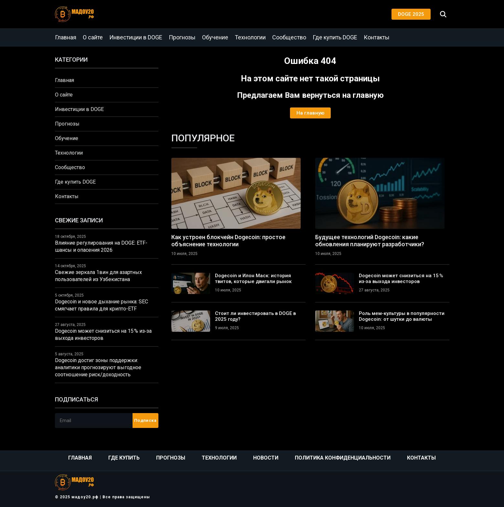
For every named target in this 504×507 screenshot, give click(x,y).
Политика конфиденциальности (343, 458)
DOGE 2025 (411, 14)
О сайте (93, 37)
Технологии (250, 37)
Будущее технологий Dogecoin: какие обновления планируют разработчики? (369, 241)
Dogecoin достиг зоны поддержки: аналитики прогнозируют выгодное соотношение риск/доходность (98, 367)
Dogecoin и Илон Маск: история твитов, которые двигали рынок (253, 278)
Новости (265, 458)
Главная (65, 37)
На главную (310, 113)
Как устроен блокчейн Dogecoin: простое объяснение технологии (228, 241)
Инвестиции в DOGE (135, 37)
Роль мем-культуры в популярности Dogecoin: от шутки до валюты (402, 316)
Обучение (215, 37)
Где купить (124, 458)
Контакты (377, 37)
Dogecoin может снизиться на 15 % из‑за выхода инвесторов (401, 278)
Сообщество (289, 37)
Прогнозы (182, 37)
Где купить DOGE (335, 37)
